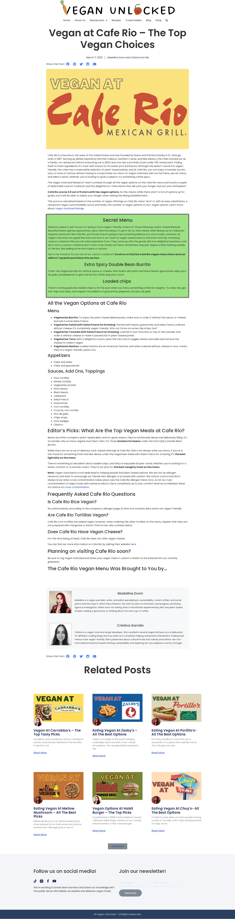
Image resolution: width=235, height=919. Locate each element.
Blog (148, 20)
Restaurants (98, 20)
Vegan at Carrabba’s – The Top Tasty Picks (57, 732)
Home (66, 20)
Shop (159, 20)
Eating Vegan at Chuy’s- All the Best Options (175, 810)
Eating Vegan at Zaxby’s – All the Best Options (114, 732)
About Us (80, 20)
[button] (68, 64)
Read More (40, 753)
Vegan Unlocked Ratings (69, 208)
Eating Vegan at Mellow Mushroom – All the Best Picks (55, 812)
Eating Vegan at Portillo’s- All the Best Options (174, 732)
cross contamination (77, 487)
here (150, 480)
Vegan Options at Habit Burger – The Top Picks (112, 810)
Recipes (116, 20)
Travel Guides (133, 20)
